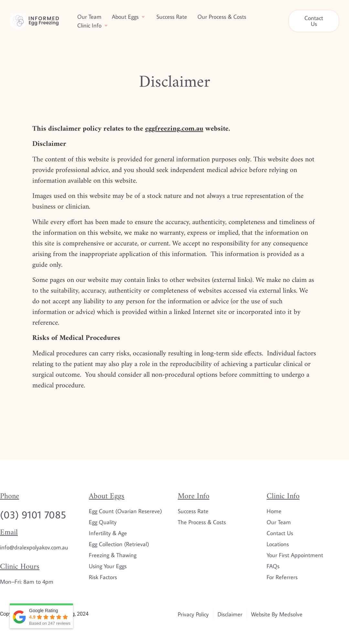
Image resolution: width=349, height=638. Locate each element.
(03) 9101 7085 (33, 514)
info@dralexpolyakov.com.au (34, 547)
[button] (129, 16)
